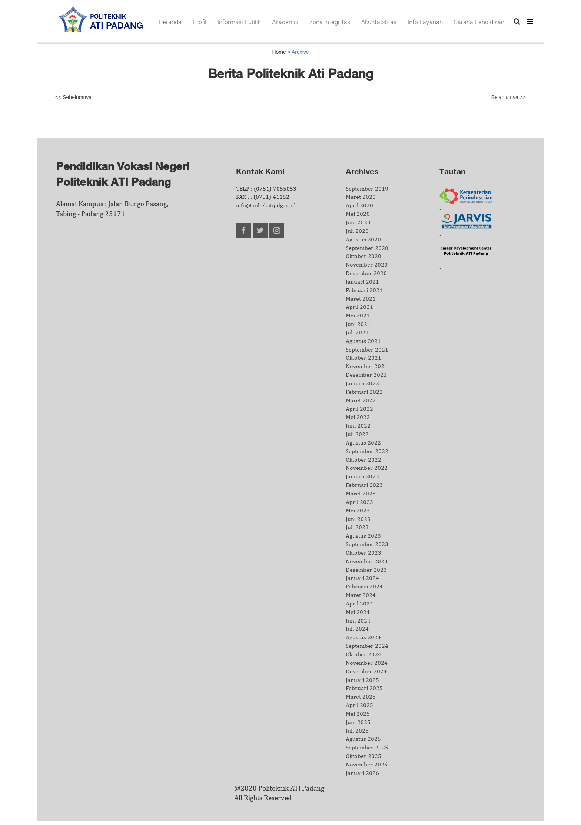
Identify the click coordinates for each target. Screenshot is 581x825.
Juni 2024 (358, 620)
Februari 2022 (364, 391)
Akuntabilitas (378, 22)
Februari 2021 (364, 290)
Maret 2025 (361, 696)
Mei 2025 (358, 713)
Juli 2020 (357, 230)
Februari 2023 (364, 484)
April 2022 (359, 408)
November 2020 (367, 264)
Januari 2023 (362, 476)
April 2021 (359, 306)
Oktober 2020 (363, 256)
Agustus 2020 (363, 239)
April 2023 (359, 501)
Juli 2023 (357, 527)
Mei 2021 (358, 315)
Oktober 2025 (363, 755)
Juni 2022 (358, 425)
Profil (199, 22)
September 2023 (367, 544)
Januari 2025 (362, 679)
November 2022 (367, 467)
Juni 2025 (358, 722)
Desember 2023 (366, 569)
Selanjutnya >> (508, 97)
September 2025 (367, 747)
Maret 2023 (361, 493)
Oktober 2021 (363, 357)
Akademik (285, 22)
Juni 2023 (358, 518)
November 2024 (367, 662)
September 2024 (367, 645)
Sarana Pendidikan (479, 22)
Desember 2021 (366, 374)
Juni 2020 (358, 222)
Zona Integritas (329, 22)
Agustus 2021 (363, 340)
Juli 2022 (357, 434)
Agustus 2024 (363, 637)
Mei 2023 (358, 510)
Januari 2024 (362, 577)
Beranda (170, 22)
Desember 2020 (366, 273)
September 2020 (367, 247)
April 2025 (359, 705)
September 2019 (367, 188)
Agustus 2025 (363, 738)
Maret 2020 (361, 196)
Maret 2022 (361, 400)
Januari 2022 (362, 383)
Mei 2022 (358, 416)
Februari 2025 (364, 688)
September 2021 (367, 349)
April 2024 (359, 603)
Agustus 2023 (363, 535)
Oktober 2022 (363, 459)
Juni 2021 (358, 323)
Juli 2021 (357, 332)
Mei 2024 (358, 612)
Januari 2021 (362, 281)
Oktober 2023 (363, 552)
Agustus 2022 (363, 442)
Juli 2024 (357, 628)
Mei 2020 (358, 213)
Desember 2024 (366, 671)
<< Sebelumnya (73, 97)
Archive (300, 52)
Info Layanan (425, 22)
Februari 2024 (364, 586)
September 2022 (367, 451)
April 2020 (359, 205)
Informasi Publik (239, 22)
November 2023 (367, 561)
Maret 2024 (361, 594)
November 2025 (367, 764)
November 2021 (367, 366)
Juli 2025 (357, 730)
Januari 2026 (362, 772)
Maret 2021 (361, 298)
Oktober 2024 (363, 654)
